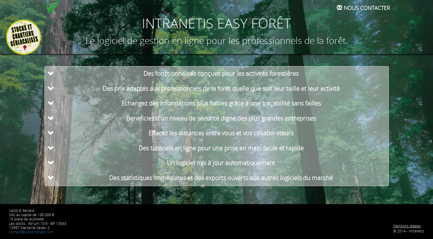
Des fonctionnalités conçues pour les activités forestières (221, 73)
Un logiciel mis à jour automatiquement (221, 163)
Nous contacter (363, 7)
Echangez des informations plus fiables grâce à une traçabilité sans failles (221, 103)
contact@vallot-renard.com (31, 231)
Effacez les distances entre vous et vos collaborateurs (221, 133)
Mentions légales (407, 225)
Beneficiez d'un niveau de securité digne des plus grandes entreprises (221, 118)
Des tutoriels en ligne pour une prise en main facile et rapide (221, 148)
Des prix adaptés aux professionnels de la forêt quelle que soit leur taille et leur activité (221, 88)
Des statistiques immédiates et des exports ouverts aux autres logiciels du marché (221, 178)
